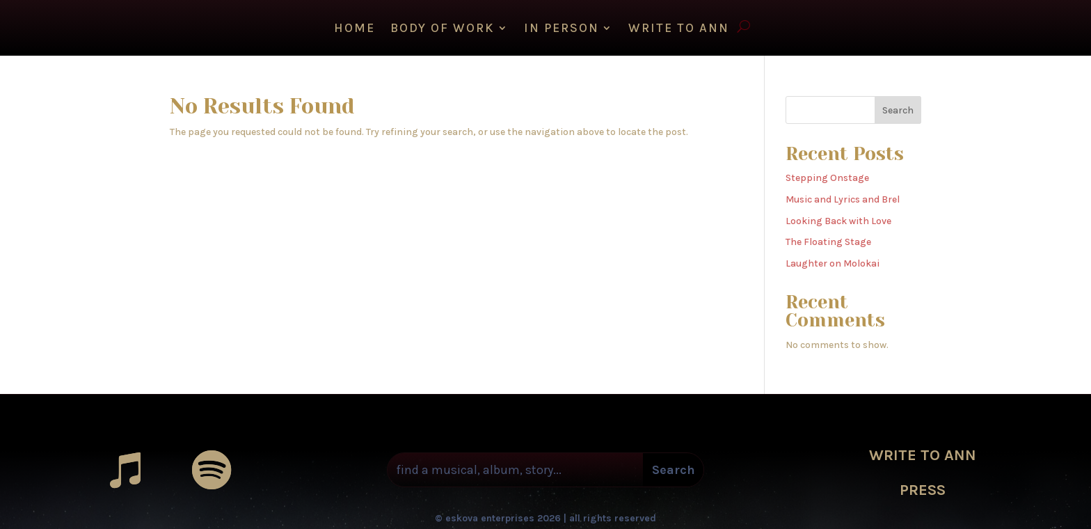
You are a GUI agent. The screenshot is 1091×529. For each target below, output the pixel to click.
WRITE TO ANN (678, 29)
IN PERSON (561, 29)
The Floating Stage (828, 238)
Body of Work (442, 29)
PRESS (923, 486)
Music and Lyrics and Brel (843, 196)
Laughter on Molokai (832, 260)
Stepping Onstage (827, 174)
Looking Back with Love (838, 217)
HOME (354, 29)
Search (898, 107)
